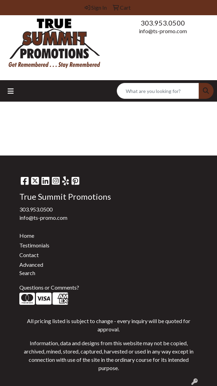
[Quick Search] (158, 91)
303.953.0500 (163, 23)
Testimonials (34, 245)
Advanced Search (31, 268)
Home (26, 235)
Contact (29, 255)
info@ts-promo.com (163, 31)
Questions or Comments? (49, 287)
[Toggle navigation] (10, 91)
